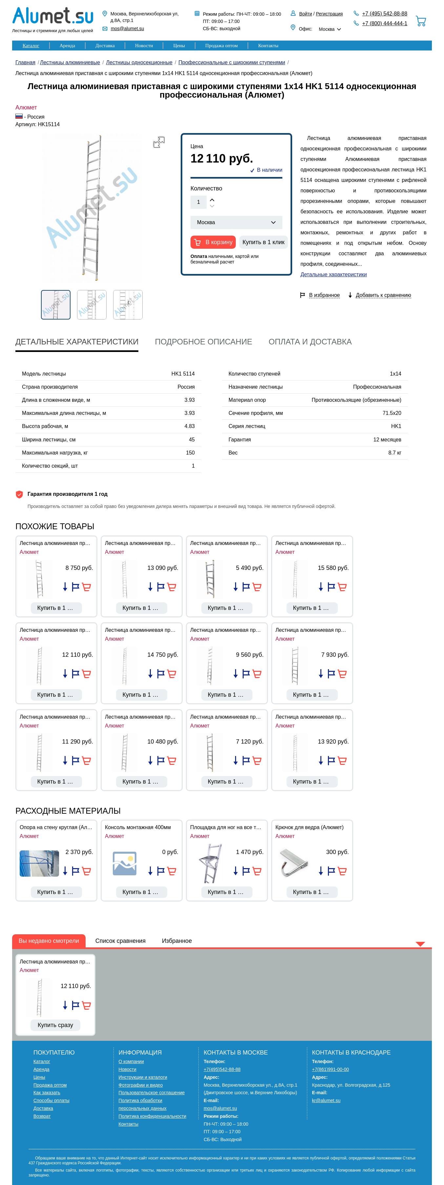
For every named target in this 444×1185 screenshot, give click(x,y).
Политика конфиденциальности (153, 1116)
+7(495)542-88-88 (222, 1069)
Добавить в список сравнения (65, 587)
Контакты (268, 45)
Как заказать (46, 1092)
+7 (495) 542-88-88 (384, 13)
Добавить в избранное (75, 587)
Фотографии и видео (141, 1085)
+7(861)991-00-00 (330, 1069)
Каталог (31, 45)
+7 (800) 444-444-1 (384, 23)
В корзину (218, 242)
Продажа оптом (221, 45)
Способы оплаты (51, 1100)
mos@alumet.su (127, 28)
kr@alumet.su (326, 1100)
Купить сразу (55, 1025)
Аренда (67, 45)
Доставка (105, 45)
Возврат (42, 1116)
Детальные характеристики (333, 274)
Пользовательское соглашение (152, 1092)
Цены (179, 45)
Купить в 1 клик (264, 242)
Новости (144, 45)
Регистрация (329, 13)
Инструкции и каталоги (143, 1077)
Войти (305, 13)
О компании (131, 1061)
